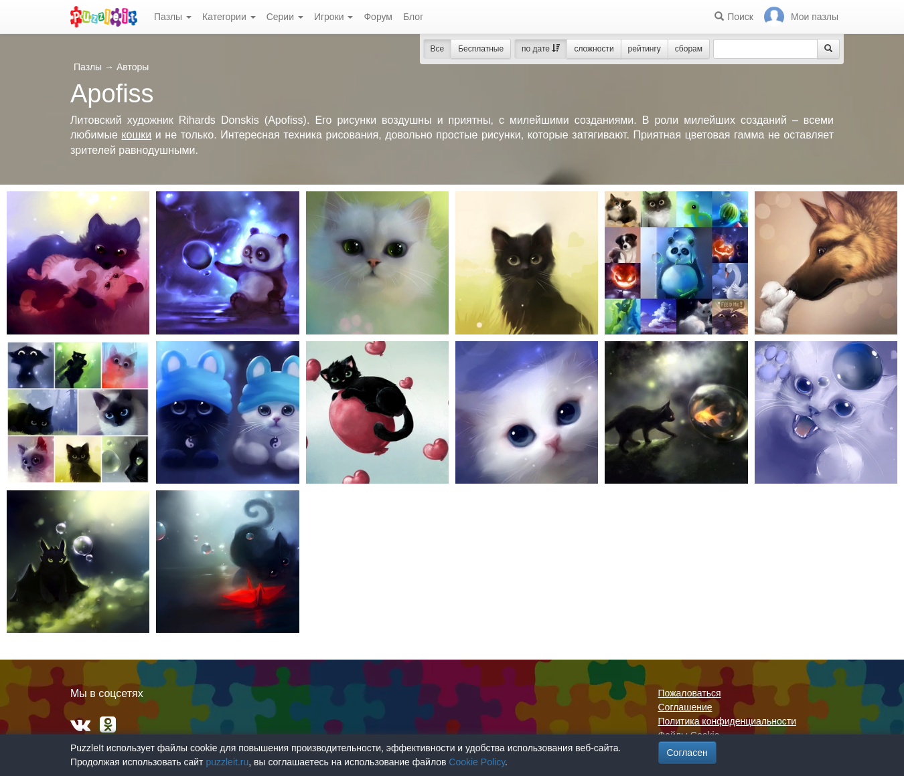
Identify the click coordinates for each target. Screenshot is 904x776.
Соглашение (685, 707)
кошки (136, 134)
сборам (688, 49)
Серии (285, 16)
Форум (378, 16)
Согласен (687, 752)
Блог (413, 16)
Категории (229, 16)
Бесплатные (481, 49)
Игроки (334, 16)
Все (438, 49)
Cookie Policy (477, 762)
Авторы (133, 67)
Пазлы (173, 16)
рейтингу (644, 49)
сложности (593, 49)
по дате (541, 49)
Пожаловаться (689, 693)
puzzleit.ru (227, 762)
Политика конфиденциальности (727, 721)
